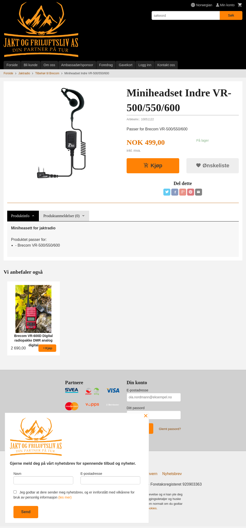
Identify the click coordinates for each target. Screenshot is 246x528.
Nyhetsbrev (172, 475)
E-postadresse (137, 391)
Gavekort (125, 65)
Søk (231, 15)
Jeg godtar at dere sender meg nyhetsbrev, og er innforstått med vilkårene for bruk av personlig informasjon (74, 494)
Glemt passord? (170, 429)
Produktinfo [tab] (20, 217)
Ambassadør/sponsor (77, 65)
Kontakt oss (166, 65)
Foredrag (106, 65)
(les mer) (65, 497)
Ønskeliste (212, 165)
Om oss (49, 65)
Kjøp (152, 165)
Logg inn (144, 65)
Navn (43, 477)
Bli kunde (31, 65)
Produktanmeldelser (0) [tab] (61, 217)
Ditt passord (136, 409)
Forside (12, 65)
